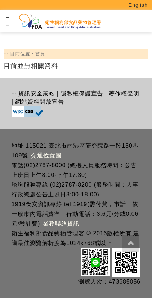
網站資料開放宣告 (39, 102)
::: (6, 54)
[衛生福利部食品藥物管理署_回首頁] (59, 21)
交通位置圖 (46, 155)
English (138, 5)
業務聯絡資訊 (61, 224)
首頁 (40, 54)
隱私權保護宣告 (82, 93)
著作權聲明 (124, 93)
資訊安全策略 (36, 93)
